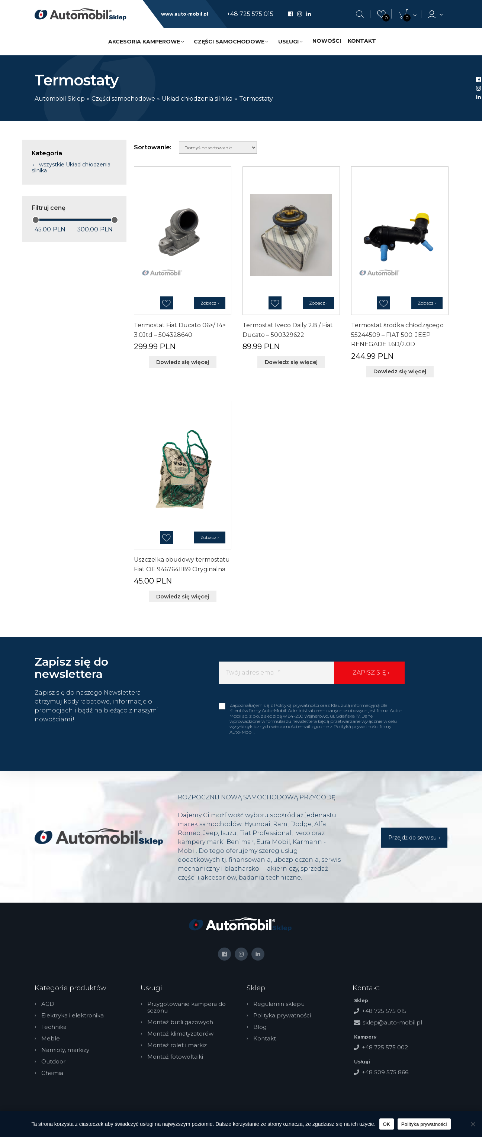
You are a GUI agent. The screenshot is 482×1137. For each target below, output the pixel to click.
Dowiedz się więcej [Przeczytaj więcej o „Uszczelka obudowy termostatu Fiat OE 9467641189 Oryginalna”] (182, 596)
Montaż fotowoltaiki (175, 1056)
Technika (54, 1027)
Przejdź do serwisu (412, 837)
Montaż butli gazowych (180, 1022)
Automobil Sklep (60, 98)
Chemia (52, 1073)
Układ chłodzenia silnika (197, 98)
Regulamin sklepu (279, 1004)
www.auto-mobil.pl (184, 14)
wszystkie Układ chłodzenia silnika (71, 167)
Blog (260, 1027)
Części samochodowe (229, 41)
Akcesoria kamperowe (144, 41)
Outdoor (53, 1061)
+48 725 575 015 (250, 14)
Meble (50, 1038)
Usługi (288, 41)
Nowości (326, 41)
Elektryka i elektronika (72, 1015)
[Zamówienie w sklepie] (218, 148)
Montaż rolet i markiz (177, 1045)
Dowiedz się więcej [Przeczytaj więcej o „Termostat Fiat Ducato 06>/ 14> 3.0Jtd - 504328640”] (182, 362)
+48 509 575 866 (385, 1072)
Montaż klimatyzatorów (180, 1033)
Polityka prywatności (282, 1015)
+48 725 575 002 (385, 1047)
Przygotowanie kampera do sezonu (186, 1007)
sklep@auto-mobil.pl (392, 1022)
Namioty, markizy (65, 1050)
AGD (47, 1004)
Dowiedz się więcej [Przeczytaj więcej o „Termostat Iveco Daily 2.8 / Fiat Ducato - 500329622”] (291, 362)
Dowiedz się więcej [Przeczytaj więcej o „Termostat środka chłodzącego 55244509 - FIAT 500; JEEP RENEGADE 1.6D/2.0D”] (399, 371)
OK (386, 1124)
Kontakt (362, 41)
